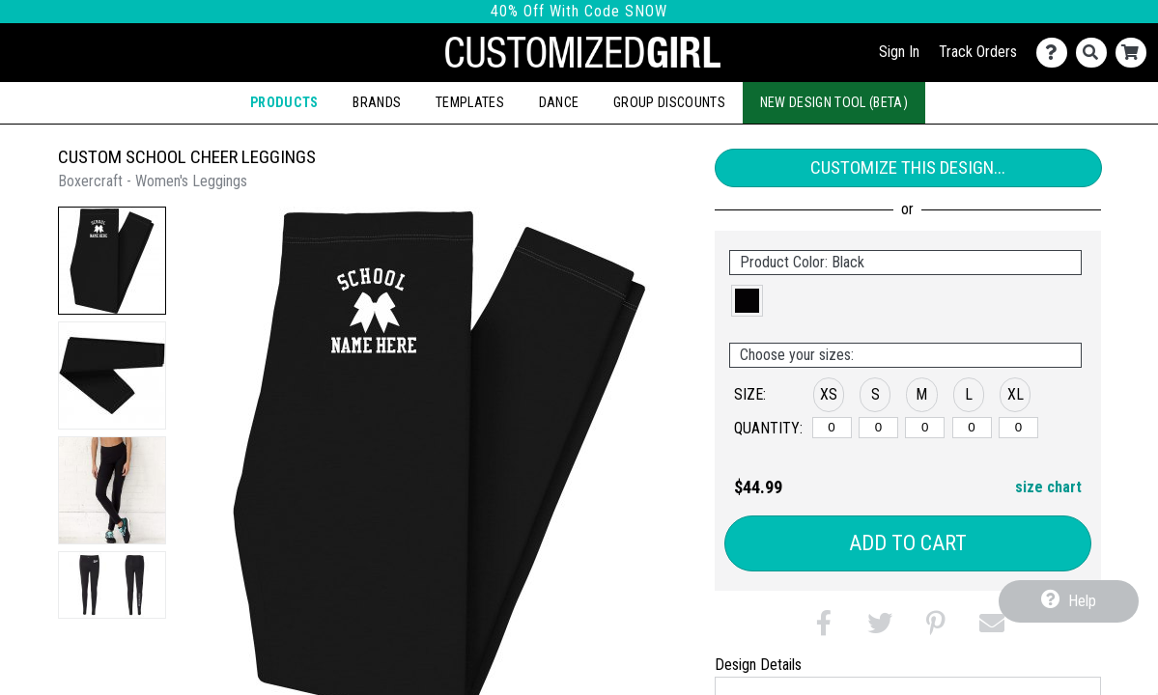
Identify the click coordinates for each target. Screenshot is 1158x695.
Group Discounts (669, 102)
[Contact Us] (1056, 53)
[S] (878, 427)
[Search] (1096, 53)
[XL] (1018, 427)
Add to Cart (908, 543)
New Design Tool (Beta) (834, 102)
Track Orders (978, 51)
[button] (112, 261)
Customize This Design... (907, 167)
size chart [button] (1048, 487)
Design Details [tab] (758, 664)
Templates (470, 102)
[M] (925, 427)
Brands (377, 102)
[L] (972, 427)
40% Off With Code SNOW (579, 11)
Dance (559, 102)
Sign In (899, 51)
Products (284, 102)
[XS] (832, 427)
